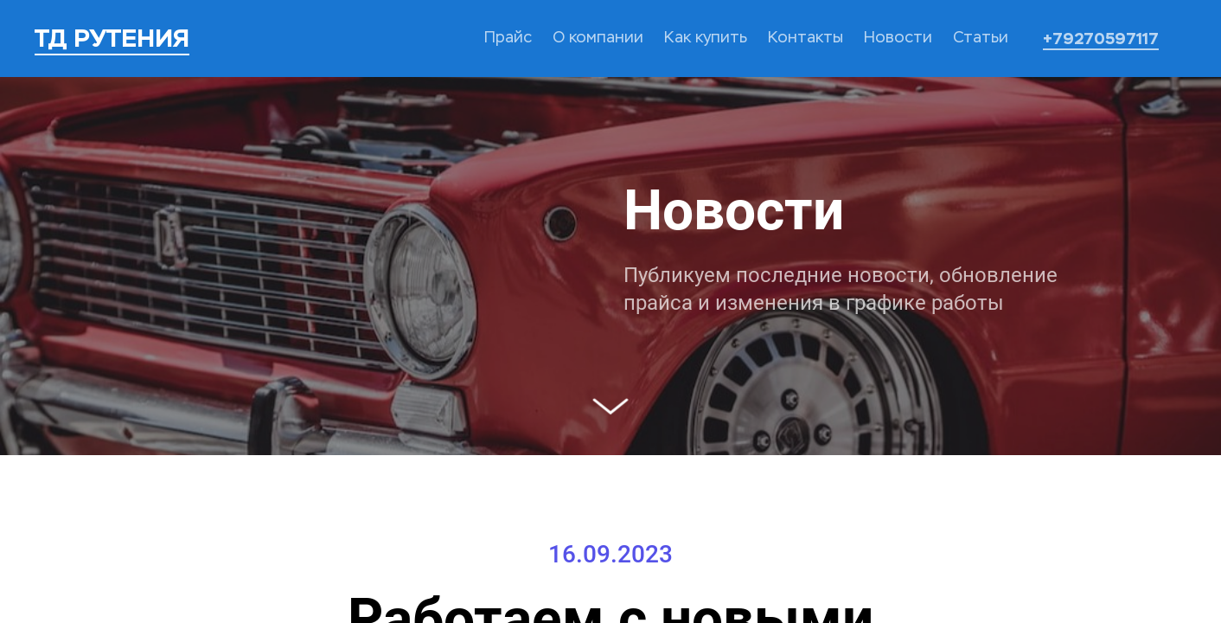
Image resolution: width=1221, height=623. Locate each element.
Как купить (705, 38)
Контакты (805, 38)
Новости (898, 38)
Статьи (980, 38)
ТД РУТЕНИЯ (112, 38)
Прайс (508, 38)
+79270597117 (1101, 38)
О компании (598, 38)
